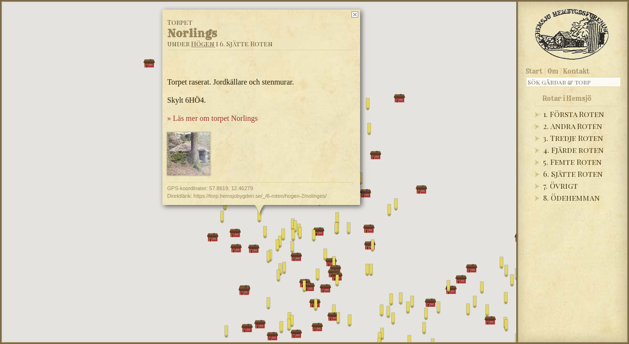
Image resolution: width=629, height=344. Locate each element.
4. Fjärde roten (573, 150)
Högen (202, 43)
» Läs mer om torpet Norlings (212, 118)
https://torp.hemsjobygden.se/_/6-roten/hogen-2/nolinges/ (260, 196)
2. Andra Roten (572, 126)
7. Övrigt (560, 186)
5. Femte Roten (572, 162)
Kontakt (576, 71)
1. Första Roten (573, 114)
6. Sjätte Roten (573, 174)
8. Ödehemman (571, 198)
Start (534, 71)
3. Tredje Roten (573, 138)
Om (552, 71)
